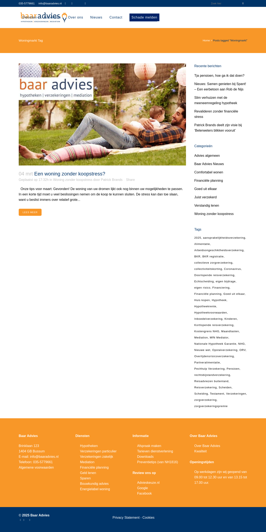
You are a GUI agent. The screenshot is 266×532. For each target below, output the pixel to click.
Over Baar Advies (207, 446)
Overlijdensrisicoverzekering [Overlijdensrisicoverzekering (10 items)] (214, 356)
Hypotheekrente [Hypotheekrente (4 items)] (205, 306)
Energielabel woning (95, 489)
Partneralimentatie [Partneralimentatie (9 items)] (207, 362)
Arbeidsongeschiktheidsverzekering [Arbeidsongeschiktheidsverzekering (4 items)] (219, 250)
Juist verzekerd (205, 197)
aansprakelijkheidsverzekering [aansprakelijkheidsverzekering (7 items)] (224, 237)
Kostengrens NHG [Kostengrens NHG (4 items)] (206, 331)
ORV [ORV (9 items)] (242, 350)
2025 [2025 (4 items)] (197, 237)
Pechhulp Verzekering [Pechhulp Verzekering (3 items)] (209, 368)
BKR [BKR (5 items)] (197, 256)
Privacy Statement (126, 517)
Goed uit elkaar (205, 189)
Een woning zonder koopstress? (69, 174)
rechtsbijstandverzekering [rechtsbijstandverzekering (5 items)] (212, 374)
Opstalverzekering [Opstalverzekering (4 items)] (225, 350)
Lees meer (30, 212)
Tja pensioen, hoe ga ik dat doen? (219, 75)
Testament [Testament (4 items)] (217, 393)
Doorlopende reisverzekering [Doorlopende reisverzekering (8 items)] (214, 275)
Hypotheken (89, 446)
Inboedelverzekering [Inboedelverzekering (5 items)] (208, 318)
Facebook (144, 493)
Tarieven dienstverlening (155, 451)
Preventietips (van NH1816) (157, 462)
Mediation (87, 462)
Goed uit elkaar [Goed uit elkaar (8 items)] (234, 293)
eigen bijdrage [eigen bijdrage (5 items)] (226, 281)
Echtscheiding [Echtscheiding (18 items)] (204, 281)
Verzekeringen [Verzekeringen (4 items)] (236, 393)
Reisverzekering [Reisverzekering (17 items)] (205, 387)
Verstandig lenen (206, 205)
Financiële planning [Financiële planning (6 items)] (208, 293)
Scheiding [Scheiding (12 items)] (201, 393)
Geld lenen (88, 473)
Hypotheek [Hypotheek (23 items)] (219, 300)
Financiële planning (208, 180)
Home (206, 40)
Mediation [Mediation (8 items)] (201, 337)
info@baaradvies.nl (50, 3)
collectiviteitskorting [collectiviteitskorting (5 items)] (208, 268)
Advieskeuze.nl (148, 482)
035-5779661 (27, 3)
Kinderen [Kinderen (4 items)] (230, 318)
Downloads (145, 456)
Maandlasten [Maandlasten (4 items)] (230, 331)
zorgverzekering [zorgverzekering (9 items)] (205, 399)
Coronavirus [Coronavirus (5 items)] (232, 268)
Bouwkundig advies (94, 483)
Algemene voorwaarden (36, 467)
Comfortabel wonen (208, 172)
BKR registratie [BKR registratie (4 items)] (213, 256)
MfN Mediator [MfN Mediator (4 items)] (219, 337)
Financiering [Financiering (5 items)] (221, 287)
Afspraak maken (149, 446)
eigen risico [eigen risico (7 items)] (202, 287)
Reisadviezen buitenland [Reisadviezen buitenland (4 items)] (211, 381)
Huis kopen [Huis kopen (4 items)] (202, 300)
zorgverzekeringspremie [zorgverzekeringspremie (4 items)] (211, 406)
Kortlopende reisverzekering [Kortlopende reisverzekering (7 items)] (214, 325)
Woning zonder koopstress (72, 179)
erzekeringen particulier (99, 451)
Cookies (149, 517)
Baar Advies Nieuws (209, 164)
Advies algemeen (207, 155)
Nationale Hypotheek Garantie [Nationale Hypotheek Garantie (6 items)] (215, 343)
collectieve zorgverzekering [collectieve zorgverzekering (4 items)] (213, 262)
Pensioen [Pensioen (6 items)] (233, 368)
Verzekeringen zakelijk (96, 456)
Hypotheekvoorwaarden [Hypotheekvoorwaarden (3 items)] (210, 312)
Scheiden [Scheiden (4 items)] (225, 387)
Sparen (85, 478)
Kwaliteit (200, 451)
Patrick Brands (112, 179)
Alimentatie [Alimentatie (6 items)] (202, 244)
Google (142, 488)
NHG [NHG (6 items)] (241, 343)
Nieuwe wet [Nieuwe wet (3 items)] (202, 350)
